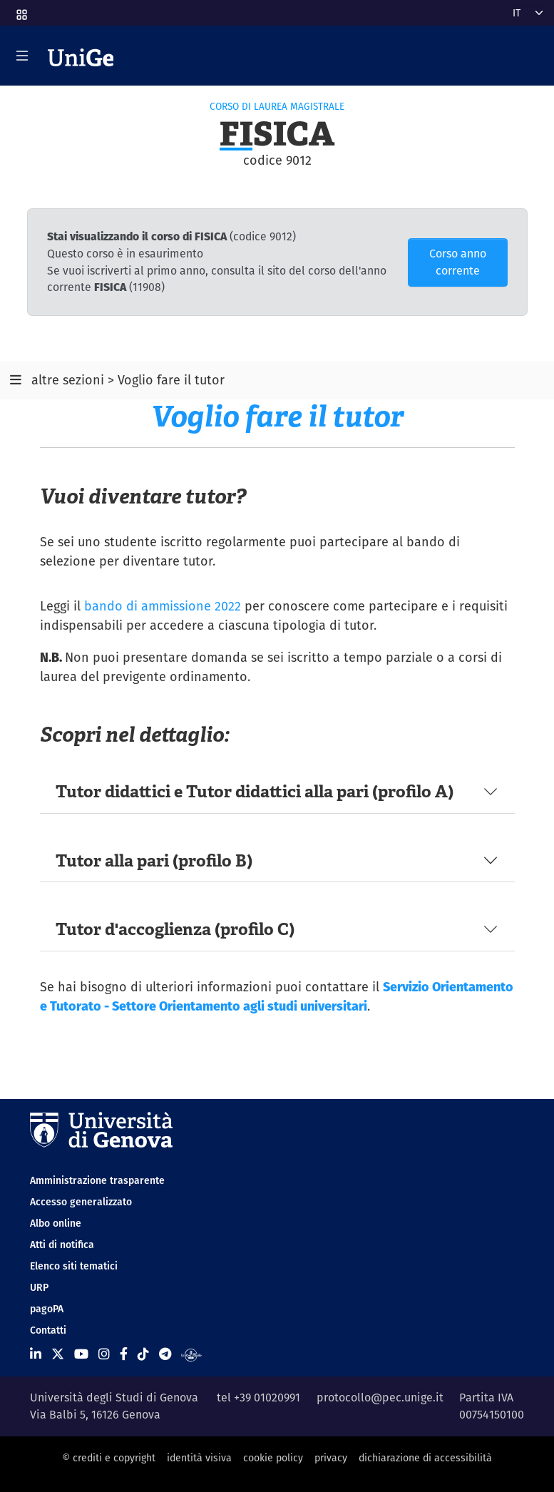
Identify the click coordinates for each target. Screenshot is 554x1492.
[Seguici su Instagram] (104, 1354)
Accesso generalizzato (81, 1202)
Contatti (48, 1330)
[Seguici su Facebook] (124, 1354)
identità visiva (199, 1458)
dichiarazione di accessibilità (425, 1458)
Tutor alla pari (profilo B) (154, 860)
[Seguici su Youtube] (81, 1354)
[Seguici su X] (57, 1354)
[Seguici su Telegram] (165, 1354)
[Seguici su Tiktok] (143, 1354)
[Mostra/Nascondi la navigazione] (22, 55)
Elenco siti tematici (74, 1266)
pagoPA (46, 1309)
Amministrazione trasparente (97, 1180)
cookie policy (273, 1458)
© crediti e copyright (108, 1458)
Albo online (55, 1223)
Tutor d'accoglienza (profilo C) (175, 929)
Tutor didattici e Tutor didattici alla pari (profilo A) (254, 791)
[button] (21, 10)
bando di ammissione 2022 (162, 606)
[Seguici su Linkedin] (35, 1354)
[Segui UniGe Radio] (191, 1354)
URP (39, 1287)
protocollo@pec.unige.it (380, 1397)
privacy (330, 1458)
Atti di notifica (62, 1244)
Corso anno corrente (457, 262)
